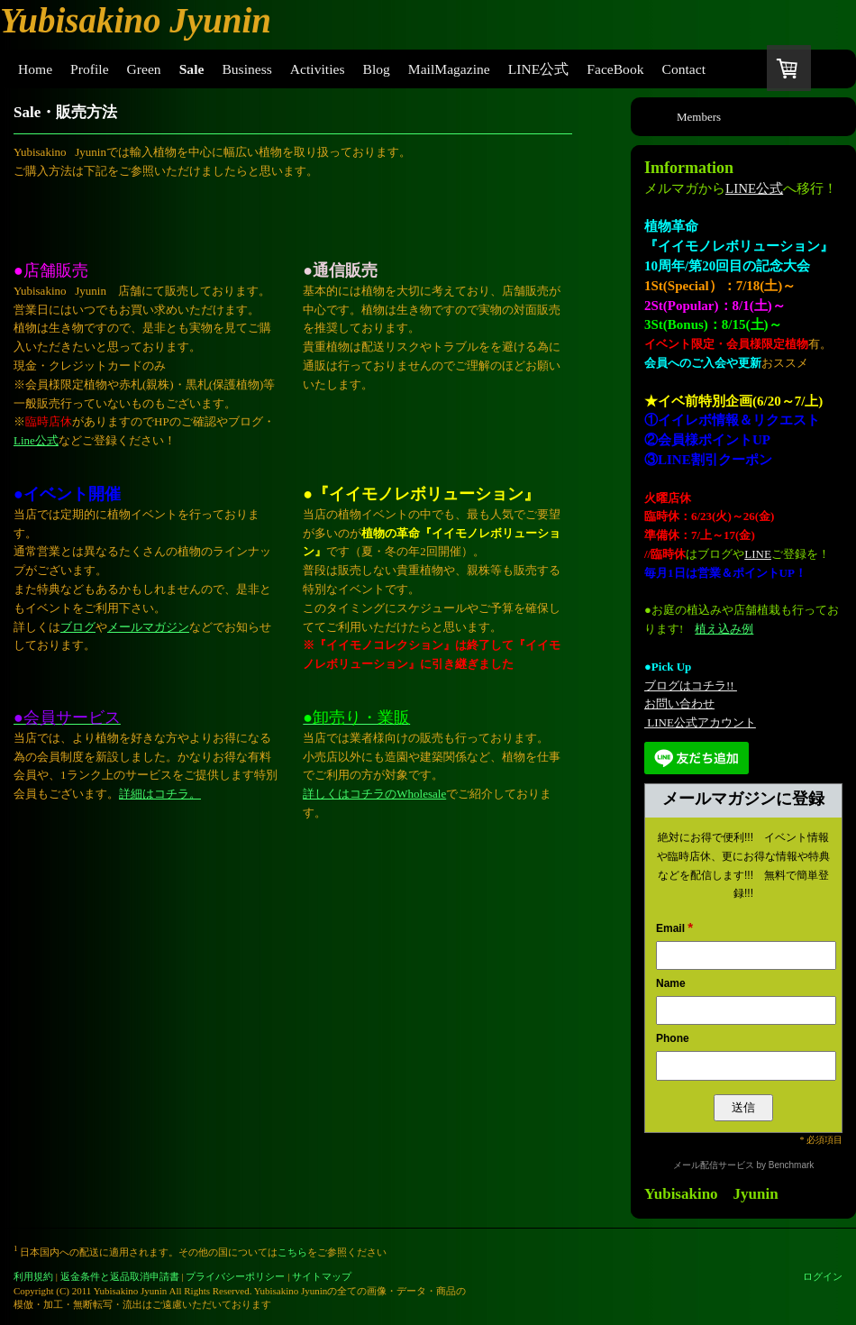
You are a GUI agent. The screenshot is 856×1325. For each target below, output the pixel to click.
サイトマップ (321, 1276)
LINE (757, 554)
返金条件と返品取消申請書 (119, 1276)
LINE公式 (754, 188)
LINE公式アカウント (700, 722)
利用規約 (33, 1276)
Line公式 (36, 440)
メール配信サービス (713, 1165)
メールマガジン (148, 627)
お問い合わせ (679, 703)
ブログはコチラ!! (690, 685)
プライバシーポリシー (235, 1276)
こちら (292, 1252)
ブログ (78, 627)
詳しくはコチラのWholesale (374, 793)
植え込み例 (724, 628)
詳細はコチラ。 (160, 793)
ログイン (822, 1276)
